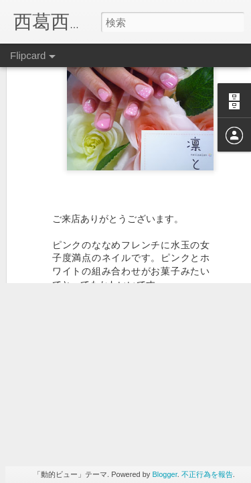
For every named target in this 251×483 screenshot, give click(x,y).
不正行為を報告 (207, 474)
